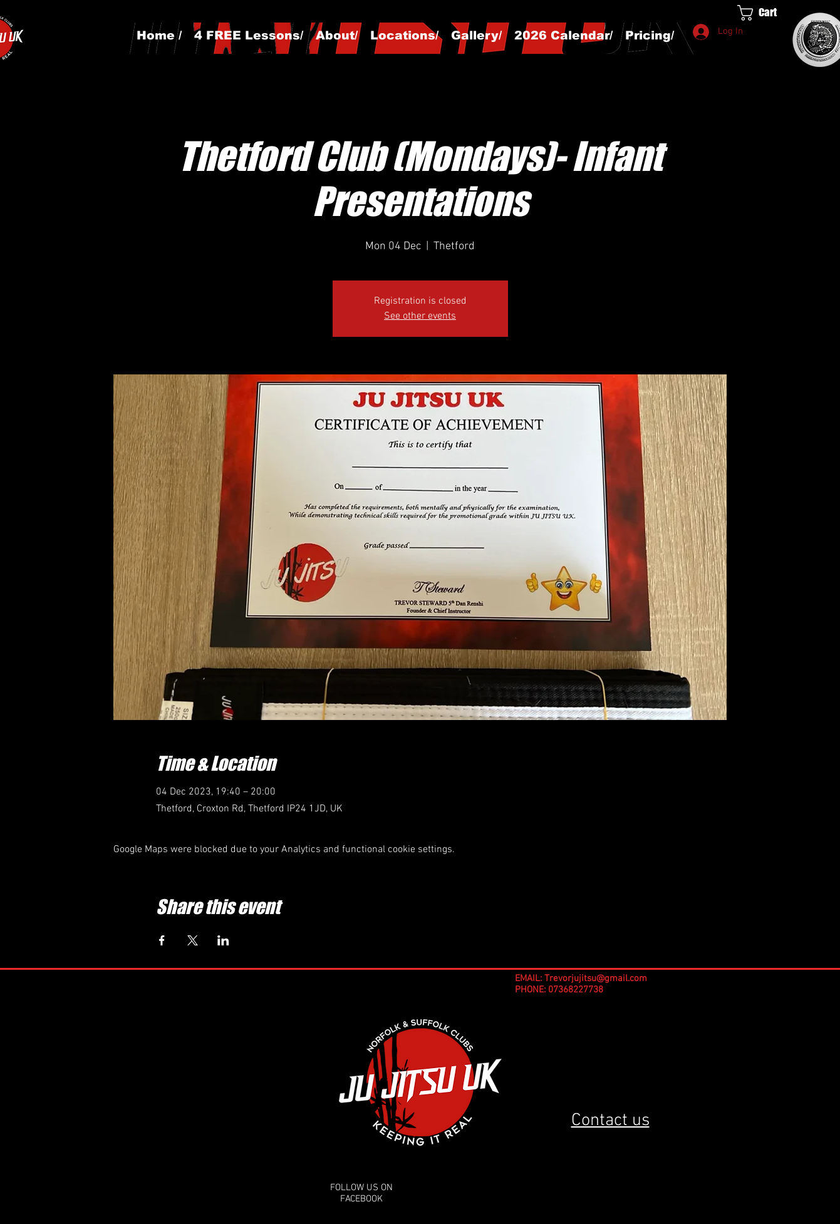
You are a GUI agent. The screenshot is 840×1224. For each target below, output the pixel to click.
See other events (420, 316)
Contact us (610, 1120)
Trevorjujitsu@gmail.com (595, 978)
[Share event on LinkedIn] (223, 940)
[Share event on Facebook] (162, 940)
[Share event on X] (193, 940)
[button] (768, 13)
